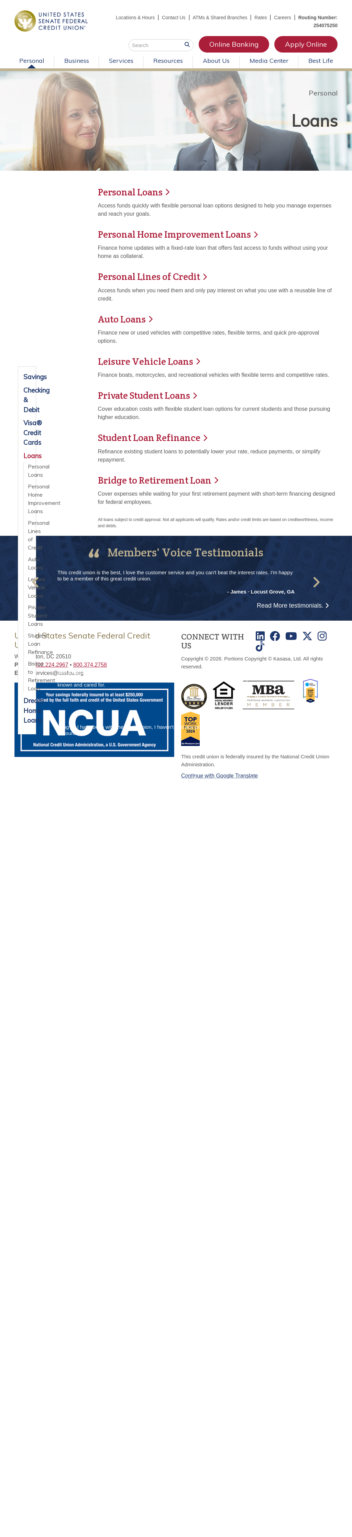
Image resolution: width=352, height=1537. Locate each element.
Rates (260, 17)
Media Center (269, 61)
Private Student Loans (29, 615)
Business (76, 61)
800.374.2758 (90, 664)
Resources (168, 61)
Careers (282, 17)
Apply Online (306, 44)
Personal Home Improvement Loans (29, 499)
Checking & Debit (27, 400)
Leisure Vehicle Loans (147, 361)
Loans (312, 121)
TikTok (260, 646)
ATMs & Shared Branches (219, 17)
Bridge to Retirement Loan (156, 479)
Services (121, 61)
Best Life (320, 61)
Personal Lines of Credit (29, 535)
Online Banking (233, 44)
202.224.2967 (51, 664)
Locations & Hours (133, 17)
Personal (31, 61)
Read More (290, 604)
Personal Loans (29, 470)
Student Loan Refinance (150, 437)
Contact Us (172, 17)
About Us (216, 61)
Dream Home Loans (27, 710)
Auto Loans (29, 563)
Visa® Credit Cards (27, 433)
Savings (27, 377)
